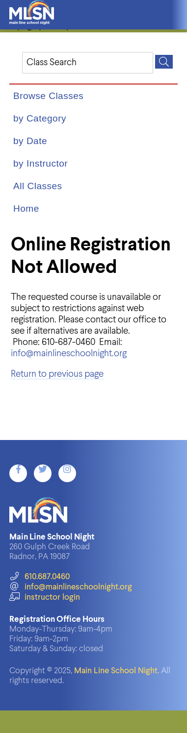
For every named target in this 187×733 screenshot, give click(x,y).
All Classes (37, 186)
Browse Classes (48, 96)
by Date (30, 141)
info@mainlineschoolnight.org (69, 353)
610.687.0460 (39, 577)
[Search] (164, 62)
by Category (39, 118)
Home (26, 208)
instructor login (44, 597)
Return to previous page (57, 374)
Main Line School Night (116, 671)
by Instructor (40, 163)
